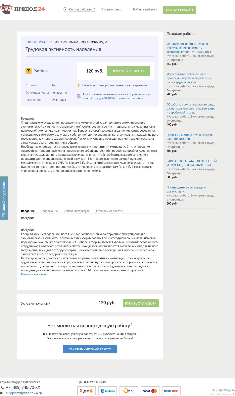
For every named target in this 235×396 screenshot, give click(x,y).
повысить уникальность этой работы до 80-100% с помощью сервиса (116, 96)
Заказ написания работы (98, 85)
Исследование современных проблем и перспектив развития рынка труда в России (189, 78)
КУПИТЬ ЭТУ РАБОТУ (128, 71)
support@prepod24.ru (24, 393)
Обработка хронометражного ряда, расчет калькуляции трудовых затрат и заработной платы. (192, 108)
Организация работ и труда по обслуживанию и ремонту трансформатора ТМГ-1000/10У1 (189, 48)
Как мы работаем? (82, 9)
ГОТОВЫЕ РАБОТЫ (38, 42)
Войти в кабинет (145, 9)
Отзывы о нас (111, 9)
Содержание (49, 211)
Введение (28, 211)
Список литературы (77, 211)
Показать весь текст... (35, 274)
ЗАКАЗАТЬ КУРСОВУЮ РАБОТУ (90, 349)
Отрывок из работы (109, 211)
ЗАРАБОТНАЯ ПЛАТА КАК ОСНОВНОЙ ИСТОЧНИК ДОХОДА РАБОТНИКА (192, 163)
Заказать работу (180, 9)
